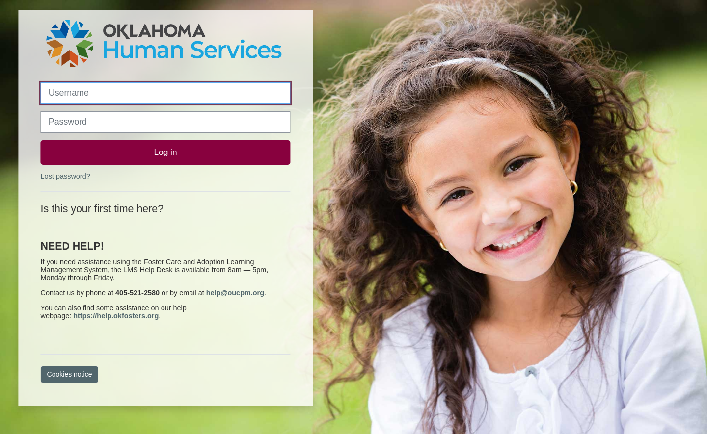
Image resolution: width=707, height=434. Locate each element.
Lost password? (65, 176)
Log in (165, 152)
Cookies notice (69, 374)
